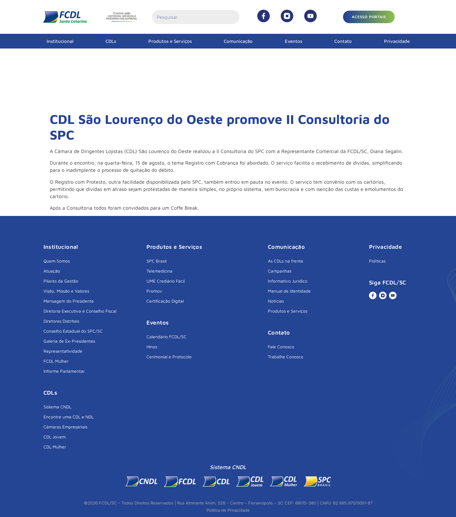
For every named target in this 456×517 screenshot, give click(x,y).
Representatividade (63, 351)
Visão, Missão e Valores (66, 291)
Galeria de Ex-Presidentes (69, 341)
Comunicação (238, 41)
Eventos (293, 41)
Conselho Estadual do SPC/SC (73, 331)
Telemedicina (159, 271)
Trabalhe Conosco (285, 356)
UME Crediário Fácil (165, 281)
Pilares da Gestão (61, 281)
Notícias (276, 301)
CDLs (110, 41)
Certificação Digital (165, 301)
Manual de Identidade (289, 291)
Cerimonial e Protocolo (169, 356)
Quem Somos (57, 261)
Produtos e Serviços (170, 41)
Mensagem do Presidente (69, 301)
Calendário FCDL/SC (166, 336)
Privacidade (397, 41)
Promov (154, 291)
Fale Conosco (281, 346)
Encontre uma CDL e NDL (69, 416)
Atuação (52, 271)
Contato (343, 41)
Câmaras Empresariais (65, 426)
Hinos (151, 346)
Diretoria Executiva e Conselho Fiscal (80, 311)
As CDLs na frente (285, 261)
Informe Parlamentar (64, 371)
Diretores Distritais (61, 321)
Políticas (377, 261)
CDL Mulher (55, 446)
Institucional (60, 41)
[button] (369, 17)
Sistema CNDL (57, 406)
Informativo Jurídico (287, 281)
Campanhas (279, 271)
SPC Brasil (156, 261)
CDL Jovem (55, 436)
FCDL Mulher (56, 361)
